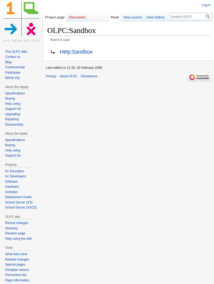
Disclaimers (89, 76)
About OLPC (68, 76)
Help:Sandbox (76, 52)
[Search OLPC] (190, 16)
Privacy (51, 76)
